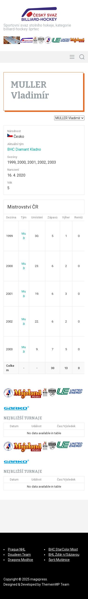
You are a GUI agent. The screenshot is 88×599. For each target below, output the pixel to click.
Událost (36, 426)
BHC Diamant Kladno (24, 149)
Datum (14, 426)
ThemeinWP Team (55, 584)
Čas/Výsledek (66, 426)
